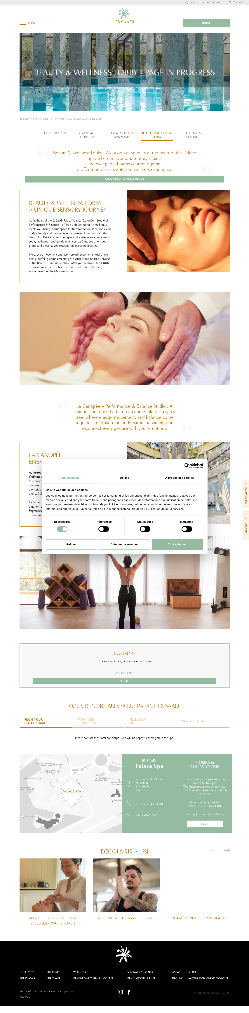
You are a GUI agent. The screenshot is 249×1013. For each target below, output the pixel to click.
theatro (176, 984)
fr (230, 2)
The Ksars (53, 979)
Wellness (79, 979)
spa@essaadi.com (146, 821)
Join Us (68, 998)
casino (175, 979)
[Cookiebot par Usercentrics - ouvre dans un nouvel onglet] (187, 466)
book (215, 23)
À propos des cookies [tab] (179, 477)
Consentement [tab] (69, 477)
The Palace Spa (54, 133)
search (191, 2)
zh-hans (238, 2)
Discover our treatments (124, 186)
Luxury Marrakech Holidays (208, 984)
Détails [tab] (124, 477)
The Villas (53, 984)
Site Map (25, 1003)
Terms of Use (28, 998)
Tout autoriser (177, 544)
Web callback (105, 680)
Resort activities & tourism (93, 984)
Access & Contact (212, 2)
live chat (246, 524)
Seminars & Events (140, 979)
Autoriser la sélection (124, 544)
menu (28, 22)
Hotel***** (27, 979)
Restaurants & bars (141, 984)
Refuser (71, 544)
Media (192, 979)
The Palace (27, 984)
